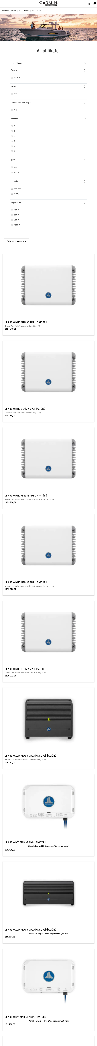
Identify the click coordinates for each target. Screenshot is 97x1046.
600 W (16, 215)
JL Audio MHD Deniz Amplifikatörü (25, 408)
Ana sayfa (5, 11)
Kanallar (14, 119)
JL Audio (14, 181)
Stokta (14, 70)
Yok (15, 94)
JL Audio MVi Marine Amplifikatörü (25, 842)
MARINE (17, 189)
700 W (16, 220)
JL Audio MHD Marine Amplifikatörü (26, 322)
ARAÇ (16, 194)
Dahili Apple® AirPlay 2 (21, 102)
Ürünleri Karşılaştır (16, 241)
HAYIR (16, 172)
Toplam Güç (16, 202)
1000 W (17, 225)
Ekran (13, 86)
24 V (13, 160)
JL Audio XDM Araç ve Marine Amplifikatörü (30, 755)
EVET (16, 167)
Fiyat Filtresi (16, 63)
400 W (16, 210)
